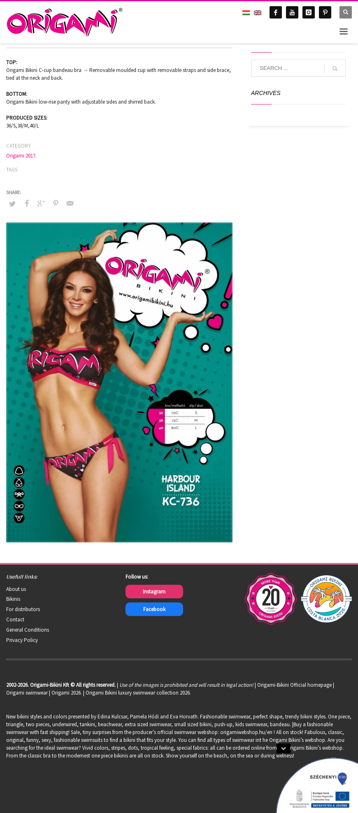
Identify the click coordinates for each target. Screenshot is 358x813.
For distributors (23, 609)
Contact (15, 619)
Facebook (154, 609)
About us (16, 589)
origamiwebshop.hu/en (246, 732)
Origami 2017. (21, 155)
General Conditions (27, 629)
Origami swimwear (27, 692)
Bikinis (13, 598)
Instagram (154, 591)
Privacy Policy (22, 640)
